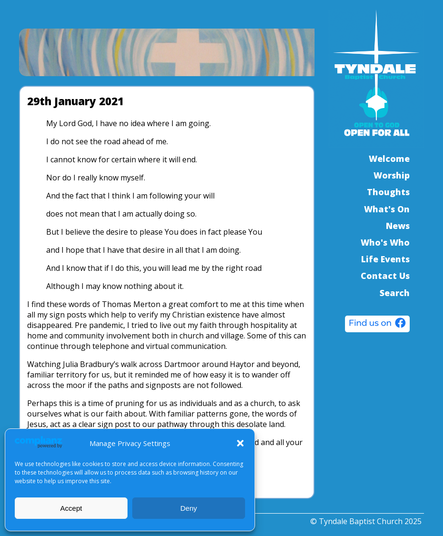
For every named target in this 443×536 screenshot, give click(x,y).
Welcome (389, 158)
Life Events (385, 259)
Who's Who (385, 242)
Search (395, 292)
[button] (240, 443)
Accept (71, 508)
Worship (392, 175)
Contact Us (385, 275)
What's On (387, 209)
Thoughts (388, 192)
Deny (188, 508)
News (398, 225)
